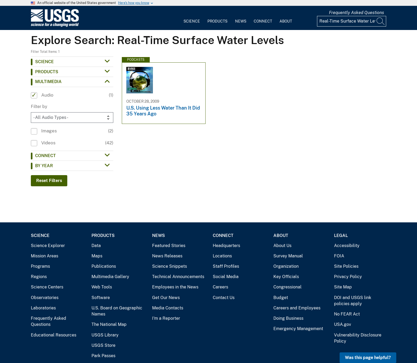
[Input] (351, 21)
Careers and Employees (296, 307)
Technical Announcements (178, 276)
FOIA (339, 255)
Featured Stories (168, 245)
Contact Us (224, 297)
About (286, 21)
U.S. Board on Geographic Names (116, 311)
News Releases (167, 255)
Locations (222, 255)
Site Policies (346, 266)
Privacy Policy (348, 276)
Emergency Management (298, 328)
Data (96, 245)
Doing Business (288, 318)
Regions (39, 276)
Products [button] (46, 71)
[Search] (381, 21)
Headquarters (226, 245)
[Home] (55, 25)
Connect (263, 21)
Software (100, 297)
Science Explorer (48, 245)
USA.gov (342, 324)
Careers (220, 286)
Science (192, 21)
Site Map (343, 286)
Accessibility (347, 245)
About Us (282, 245)
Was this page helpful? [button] (368, 357)
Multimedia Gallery (110, 276)
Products (217, 21)
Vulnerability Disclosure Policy (357, 338)
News (240, 21)
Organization (286, 266)
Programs (40, 266)
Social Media (226, 276)
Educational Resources (53, 335)
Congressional (287, 286)
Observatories (45, 297)
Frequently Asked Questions (356, 12)
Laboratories (43, 307)
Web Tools (101, 286)
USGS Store (103, 345)
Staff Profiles (226, 266)
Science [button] (44, 61)
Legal (341, 235)
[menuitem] (192, 18)
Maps (96, 255)
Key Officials (286, 276)
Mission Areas (44, 255)
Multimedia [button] (48, 81)
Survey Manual (288, 255)
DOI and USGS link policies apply (352, 300)
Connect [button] (45, 155)
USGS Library (105, 335)
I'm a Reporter (166, 318)
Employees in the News (175, 286)
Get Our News (166, 297)
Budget (280, 297)
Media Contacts (167, 307)
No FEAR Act (347, 314)
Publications (103, 266)
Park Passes (103, 355)
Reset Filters (49, 180)
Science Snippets (169, 266)
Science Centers (47, 286)
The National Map (109, 324)
